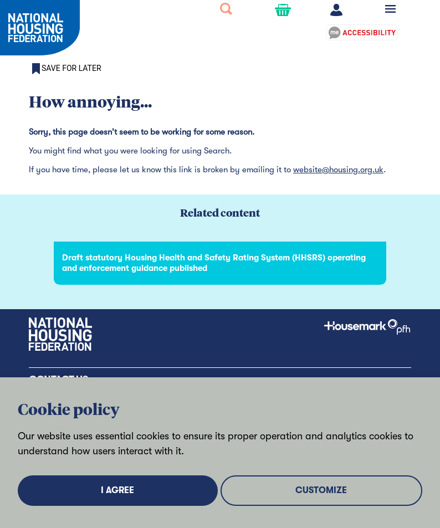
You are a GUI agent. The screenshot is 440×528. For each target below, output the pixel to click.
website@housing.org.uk (338, 170)
